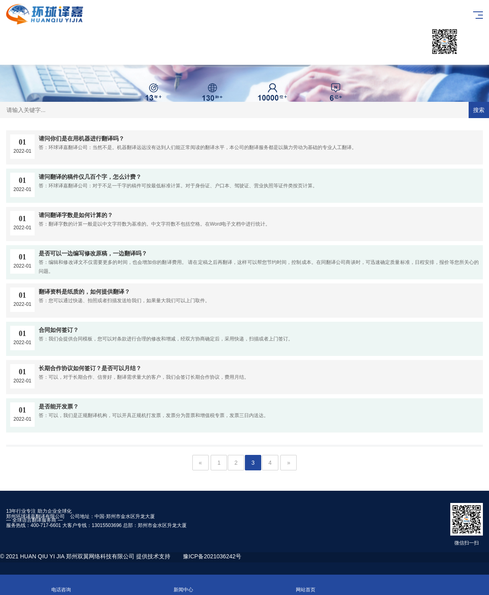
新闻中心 (183, 585)
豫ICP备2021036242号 (212, 556)
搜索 (479, 110)
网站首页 (305, 585)
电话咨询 (61, 585)
